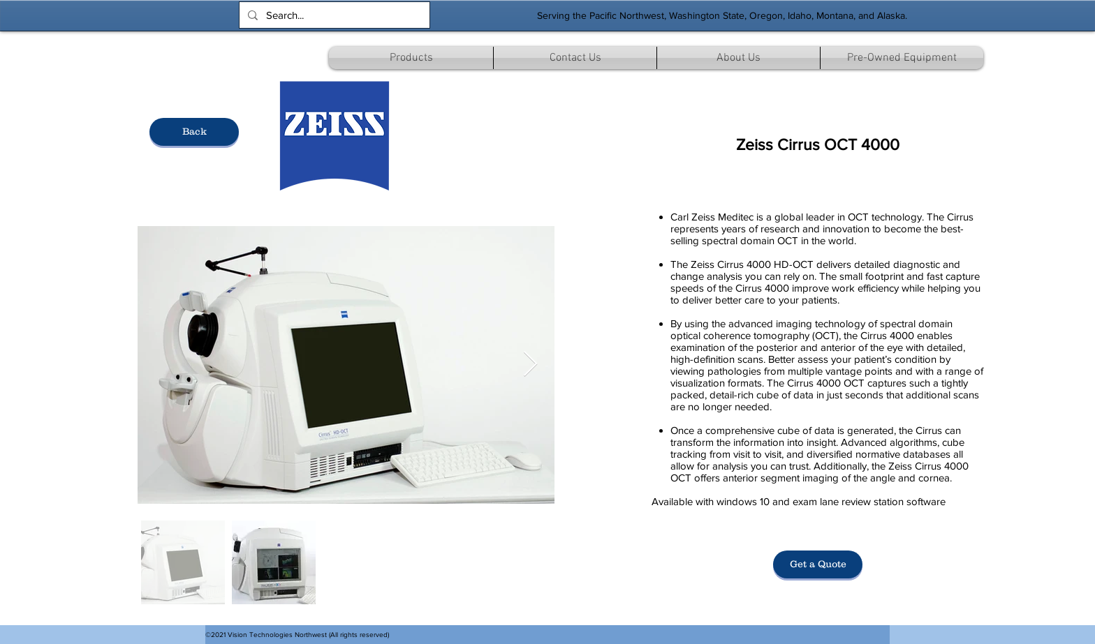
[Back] (194, 132)
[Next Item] (530, 364)
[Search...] (333, 15)
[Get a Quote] (817, 564)
